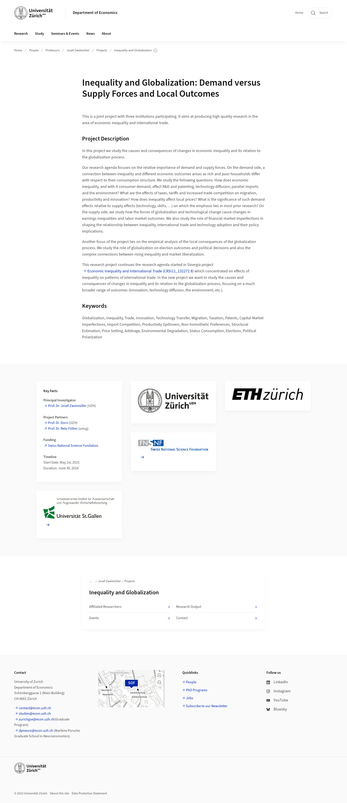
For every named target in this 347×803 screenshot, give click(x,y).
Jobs (189, 698)
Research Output (217, 607)
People (34, 50)
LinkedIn (277, 682)
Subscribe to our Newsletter (206, 706)
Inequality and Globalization (135, 50)
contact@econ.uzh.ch (35, 708)
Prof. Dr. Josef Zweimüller (67, 405)
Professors (53, 50)
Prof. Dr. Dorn (58, 422)
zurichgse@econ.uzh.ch (36, 719)
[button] (159, 675)
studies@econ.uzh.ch (35, 713)
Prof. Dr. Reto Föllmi (62, 428)
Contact (217, 618)
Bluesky (276, 709)
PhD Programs (196, 690)
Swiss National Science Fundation (73, 445)
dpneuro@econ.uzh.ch (36, 730)
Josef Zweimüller (78, 50)
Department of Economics (95, 12)
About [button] (106, 33)
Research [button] (21, 33)
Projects (101, 50)
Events (130, 618)
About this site (59, 793)
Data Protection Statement (89, 793)
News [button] (90, 33)
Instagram (278, 691)
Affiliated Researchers (130, 607)
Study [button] (39, 33)
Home (299, 13)
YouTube (277, 700)
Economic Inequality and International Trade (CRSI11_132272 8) (140, 271)
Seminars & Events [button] (65, 33)
